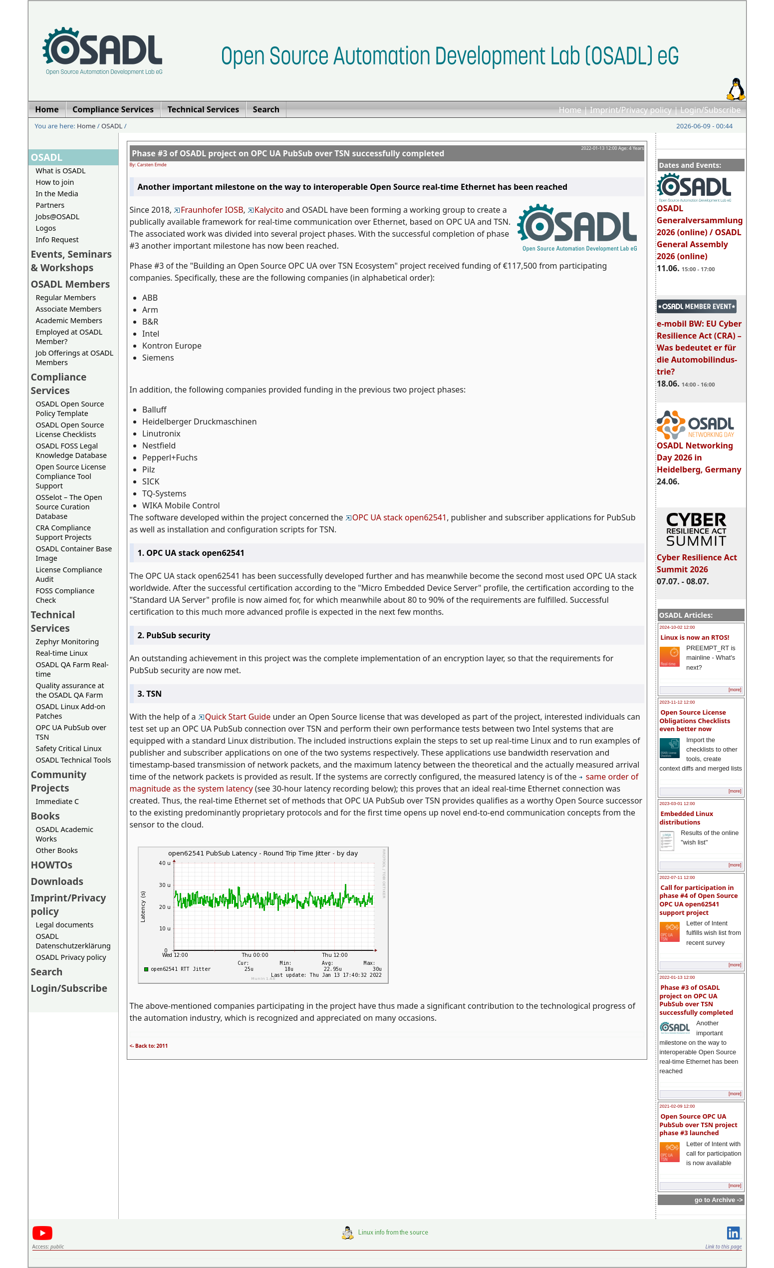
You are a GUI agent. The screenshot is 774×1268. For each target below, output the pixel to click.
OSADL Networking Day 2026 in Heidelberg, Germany (699, 453)
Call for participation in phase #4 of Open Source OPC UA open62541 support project (699, 900)
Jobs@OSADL (58, 216)
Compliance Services (59, 383)
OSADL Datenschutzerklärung (73, 940)
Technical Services (53, 621)
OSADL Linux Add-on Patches (71, 711)
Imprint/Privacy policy (631, 109)
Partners (50, 205)
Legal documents (65, 924)
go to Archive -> (719, 1200)
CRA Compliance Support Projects (64, 532)
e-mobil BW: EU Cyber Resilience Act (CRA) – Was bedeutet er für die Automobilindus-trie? (699, 343)
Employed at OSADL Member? (69, 336)
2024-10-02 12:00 (677, 627)
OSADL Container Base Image (74, 553)
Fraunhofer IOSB (208, 209)
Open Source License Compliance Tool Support (71, 476)
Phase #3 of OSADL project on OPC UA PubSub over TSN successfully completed (697, 1000)
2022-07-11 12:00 (677, 877)
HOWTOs (52, 864)
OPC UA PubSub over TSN (71, 732)
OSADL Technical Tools (73, 760)
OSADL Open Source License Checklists (70, 429)
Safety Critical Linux (69, 748)
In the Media (57, 193)
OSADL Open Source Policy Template (70, 408)
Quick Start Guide (234, 716)
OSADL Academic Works (64, 834)
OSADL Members (70, 284)
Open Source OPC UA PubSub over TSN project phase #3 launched (699, 1124)
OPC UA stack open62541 (396, 517)
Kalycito (265, 209)
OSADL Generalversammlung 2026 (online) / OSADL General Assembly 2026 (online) (700, 228)
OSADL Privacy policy (71, 957)
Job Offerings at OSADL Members (75, 357)
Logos (46, 228)
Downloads (57, 881)
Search (47, 971)
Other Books (57, 850)
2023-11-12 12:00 (677, 702)
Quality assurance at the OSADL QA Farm (70, 690)
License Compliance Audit (69, 574)
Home (570, 109)
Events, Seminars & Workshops (71, 260)
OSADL (111, 125)
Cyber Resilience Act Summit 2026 (697, 559)
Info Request (57, 239)
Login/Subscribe (710, 109)
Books (45, 816)
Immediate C (57, 801)
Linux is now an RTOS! (695, 637)
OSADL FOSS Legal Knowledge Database (71, 450)
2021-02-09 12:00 (677, 1106)
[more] (735, 689)
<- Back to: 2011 (149, 1045)
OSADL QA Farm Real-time (72, 669)
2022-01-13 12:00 (677, 977)
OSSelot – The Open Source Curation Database (69, 506)
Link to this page (723, 1246)
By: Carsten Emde (148, 164)
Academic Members (69, 320)
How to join (55, 182)
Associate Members (69, 309)
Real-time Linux (62, 653)
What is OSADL (61, 170)
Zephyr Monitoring (67, 641)
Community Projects (59, 781)
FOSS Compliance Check (65, 595)
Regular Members (66, 297)
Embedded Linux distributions (687, 818)
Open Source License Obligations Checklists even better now (695, 720)
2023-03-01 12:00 (677, 803)
